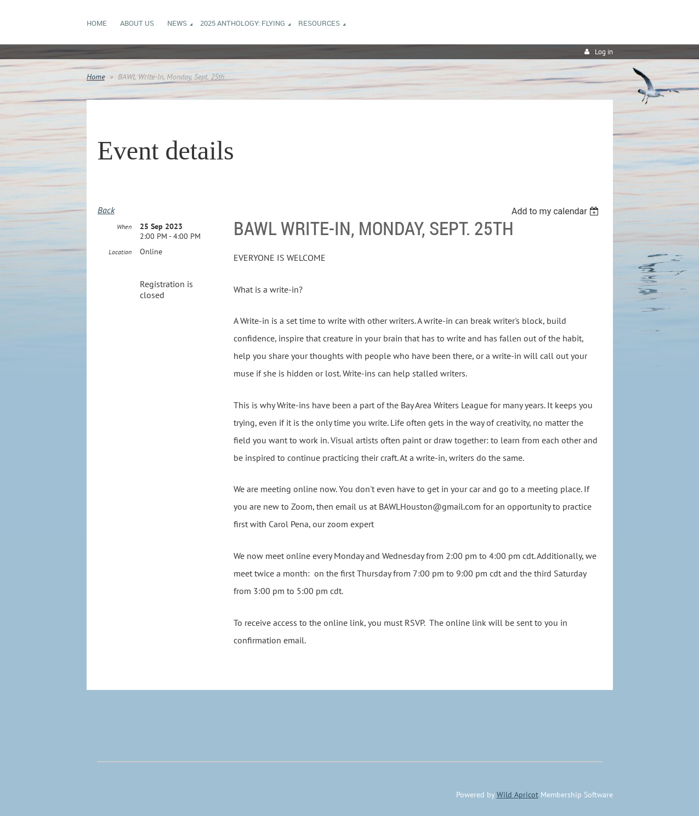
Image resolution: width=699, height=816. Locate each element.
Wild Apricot (517, 795)
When (124, 226)
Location (120, 252)
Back (106, 209)
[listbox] (557, 211)
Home (96, 77)
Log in (604, 51)
